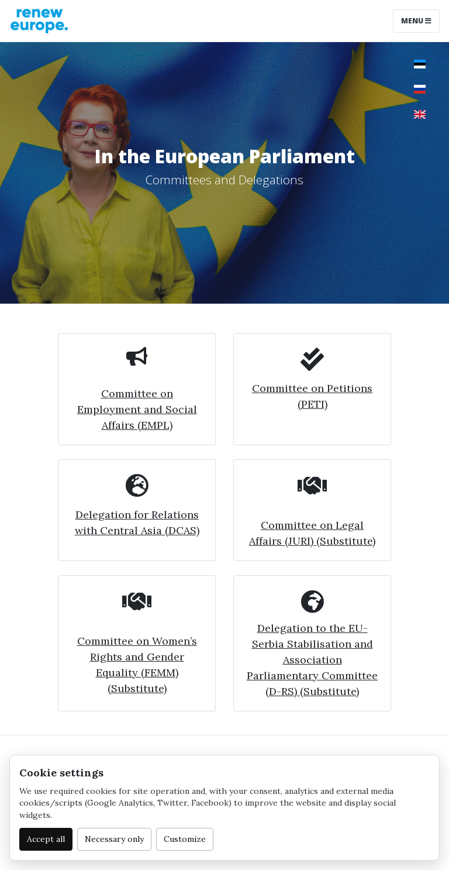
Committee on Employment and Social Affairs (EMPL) (137, 409)
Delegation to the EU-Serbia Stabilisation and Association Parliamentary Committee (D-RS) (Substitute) (312, 659)
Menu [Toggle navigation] (416, 21)
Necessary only (114, 839)
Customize (185, 839)
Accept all (46, 839)
